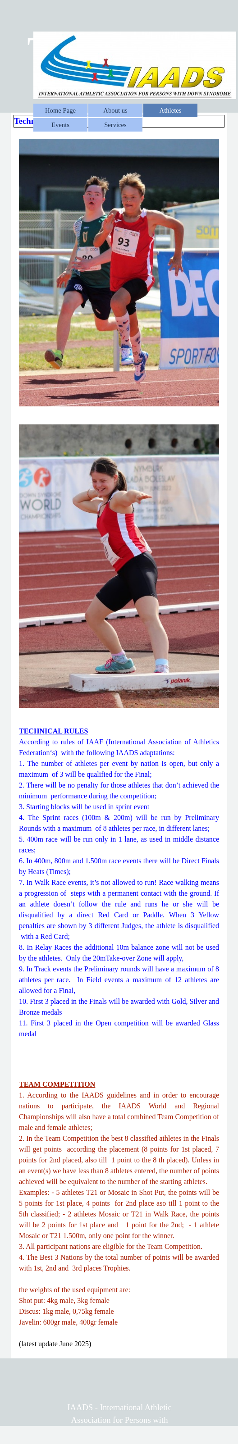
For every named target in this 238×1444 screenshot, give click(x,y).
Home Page (60, 110)
